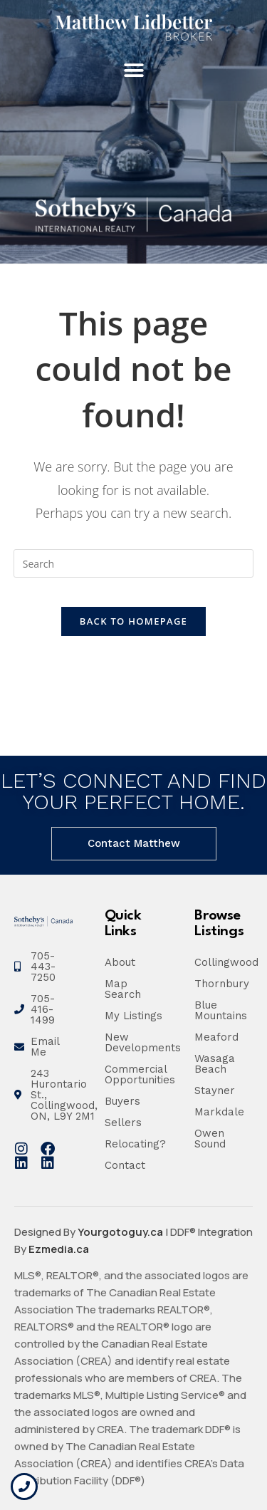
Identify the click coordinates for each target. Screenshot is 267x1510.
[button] (133, 71)
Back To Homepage (133, 621)
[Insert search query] (134, 563)
